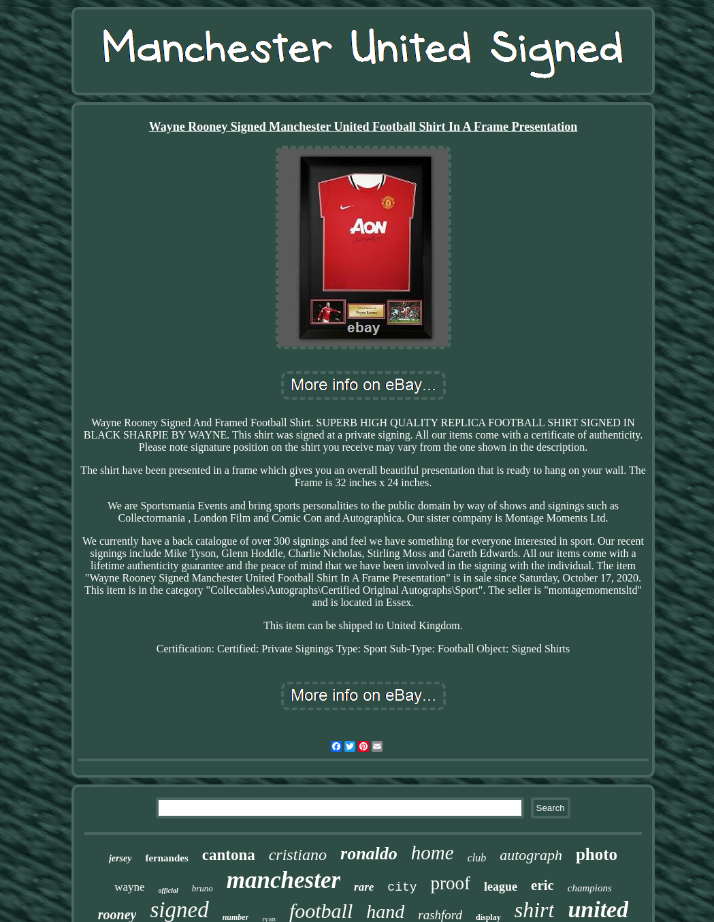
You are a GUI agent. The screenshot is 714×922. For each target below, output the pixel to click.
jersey (120, 858)
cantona (228, 854)
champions (590, 888)
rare (364, 886)
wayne (129, 886)
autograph (531, 854)
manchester (283, 880)
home (432, 852)
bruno (202, 888)
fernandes (166, 858)
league (500, 886)
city (402, 887)
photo (596, 854)
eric (542, 885)
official (168, 890)
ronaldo (368, 853)
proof (450, 883)
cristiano (298, 854)
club (477, 857)
